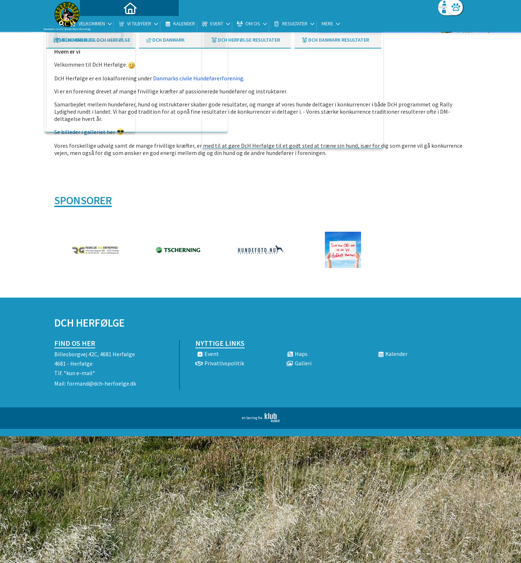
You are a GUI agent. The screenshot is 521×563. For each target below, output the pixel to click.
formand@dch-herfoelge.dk (101, 383)
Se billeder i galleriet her (84, 131)
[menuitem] (99, 24)
